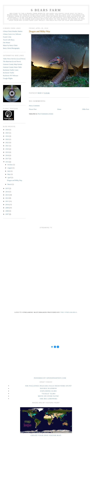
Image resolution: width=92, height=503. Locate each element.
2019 (7, 152)
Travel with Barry (9, 40)
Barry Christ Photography (11, 48)
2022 (7, 142)
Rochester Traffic (8, 73)
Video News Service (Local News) (14, 59)
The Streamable (68, 312)
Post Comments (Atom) (45, 114)
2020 (7, 149)
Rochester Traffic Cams (10, 70)
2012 (7, 198)
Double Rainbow (48, 388)
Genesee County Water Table (12, 67)
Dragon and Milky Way (14, 180)
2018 (7, 155)
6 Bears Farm (46, 10)
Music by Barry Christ (10, 45)
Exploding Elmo (48, 391)
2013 (7, 195)
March (9, 184)
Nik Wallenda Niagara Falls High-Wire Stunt (48, 386)
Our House (6, 42)
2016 (7, 162)
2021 (7, 146)
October (10, 165)
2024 (7, 136)
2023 (7, 139)
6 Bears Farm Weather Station (12, 31)
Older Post (85, 109)
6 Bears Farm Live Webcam (12, 34)
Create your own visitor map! (46, 435)
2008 (7, 211)
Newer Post (32, 109)
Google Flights (8, 78)
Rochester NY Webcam (10, 75)
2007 (7, 214)
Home (59, 109)
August (9, 168)
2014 (7, 192)
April (9, 177)
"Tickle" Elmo (48, 393)
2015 (7, 188)
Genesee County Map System (12, 64)
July (8, 171)
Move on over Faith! (48, 396)
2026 (7, 130)
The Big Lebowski (48, 399)
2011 (7, 201)
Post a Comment (34, 106)
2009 (7, 208)
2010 (7, 204)
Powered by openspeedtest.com (50, 378)
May (9, 174)
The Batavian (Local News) (12, 61)
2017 (7, 158)
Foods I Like (7, 37)
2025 (7, 133)
